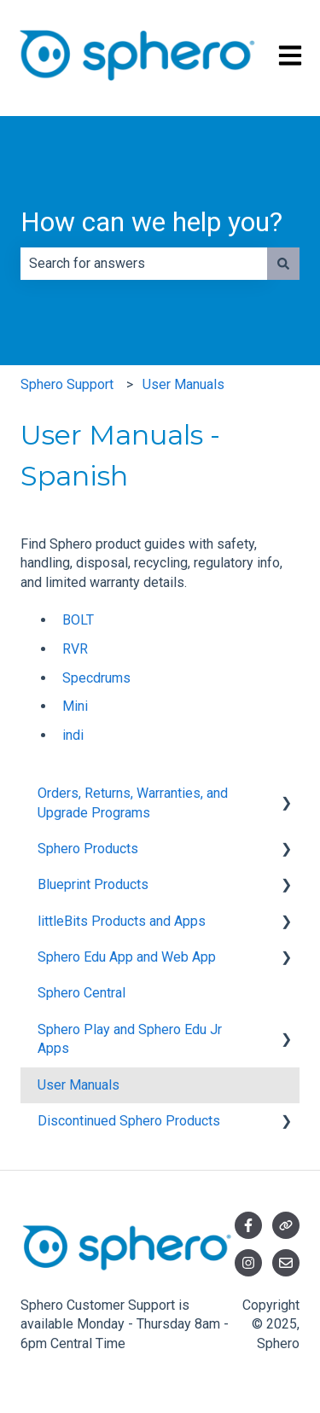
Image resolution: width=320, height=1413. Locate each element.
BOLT (78, 620)
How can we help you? (151, 222)
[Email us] (286, 1262)
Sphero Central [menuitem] (81, 993)
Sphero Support (66, 384)
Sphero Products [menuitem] (88, 848)
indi (73, 735)
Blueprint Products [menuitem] (93, 884)
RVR (75, 649)
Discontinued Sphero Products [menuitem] (129, 1121)
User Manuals (183, 384)
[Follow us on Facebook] (248, 1225)
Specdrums (96, 678)
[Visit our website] (286, 1225)
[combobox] (143, 263)
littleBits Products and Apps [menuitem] (122, 921)
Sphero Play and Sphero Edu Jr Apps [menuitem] (130, 1038)
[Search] (283, 263)
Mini (75, 706)
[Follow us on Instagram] (248, 1262)
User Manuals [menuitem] (78, 1085)
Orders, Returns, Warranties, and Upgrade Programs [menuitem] (133, 802)
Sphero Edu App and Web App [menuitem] (127, 957)
